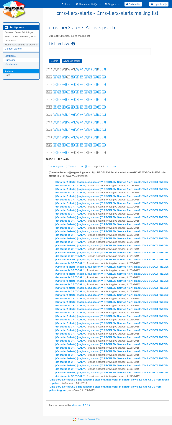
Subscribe (10, 60)
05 (72, 76)
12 (103, 69)
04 (68, 84)
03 (64, 76)
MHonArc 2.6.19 (81, 405)
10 (95, 69)
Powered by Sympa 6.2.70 (88, 419)
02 (59, 76)
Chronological (55, 166)
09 (90, 69)
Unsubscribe (11, 64)
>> (114, 166)
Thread (72, 166)
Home (66, 4)
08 (86, 69)
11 (99, 69)
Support (111, 4)
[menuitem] (66, 4)
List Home (10, 56)
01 (55, 76)
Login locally (159, 4)
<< (82, 166)
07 (81, 69)
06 (77, 69)
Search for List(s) (87, 4)
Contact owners (13, 48)
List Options (14, 27)
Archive (9, 71)
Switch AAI (133, 4)
